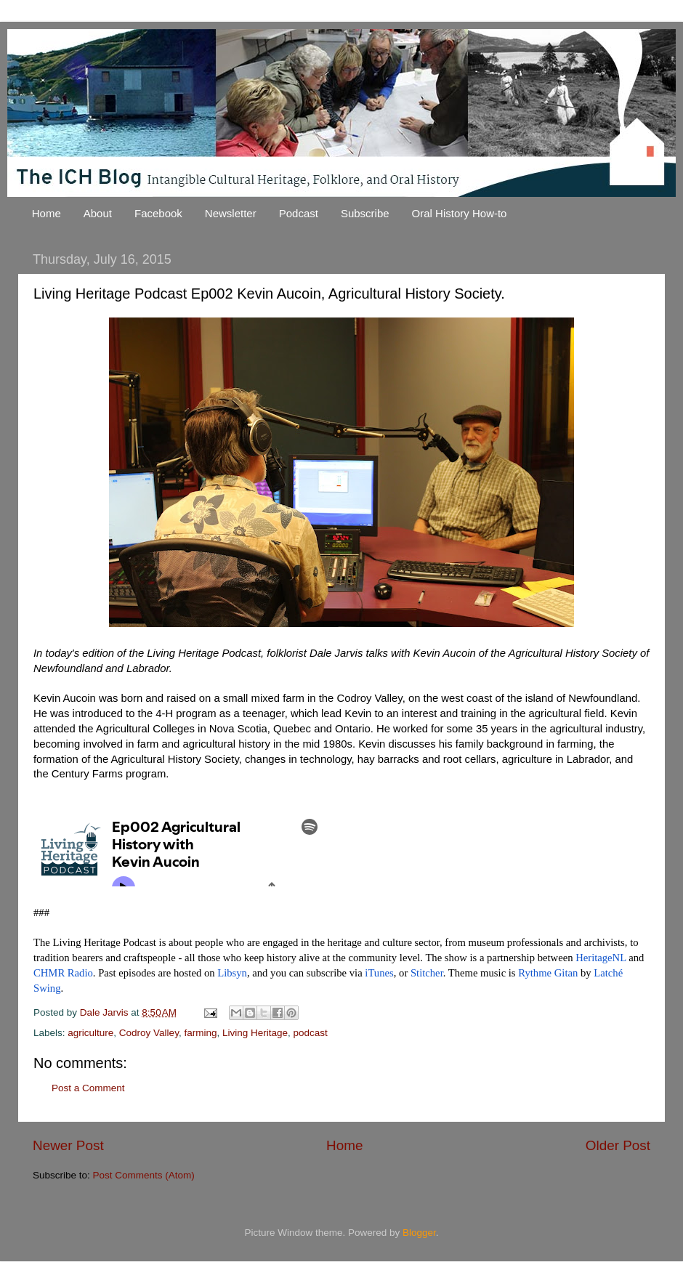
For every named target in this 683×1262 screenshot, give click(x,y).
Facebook (158, 213)
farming (200, 1032)
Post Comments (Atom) (144, 1175)
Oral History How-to (459, 213)
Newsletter (230, 213)
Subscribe (365, 213)
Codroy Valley (149, 1032)
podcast (311, 1032)
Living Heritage (255, 1032)
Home (46, 213)
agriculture (90, 1032)
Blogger (419, 1232)
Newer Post (68, 1145)
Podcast (298, 213)
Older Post (618, 1145)
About (98, 213)
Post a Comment (88, 1088)
